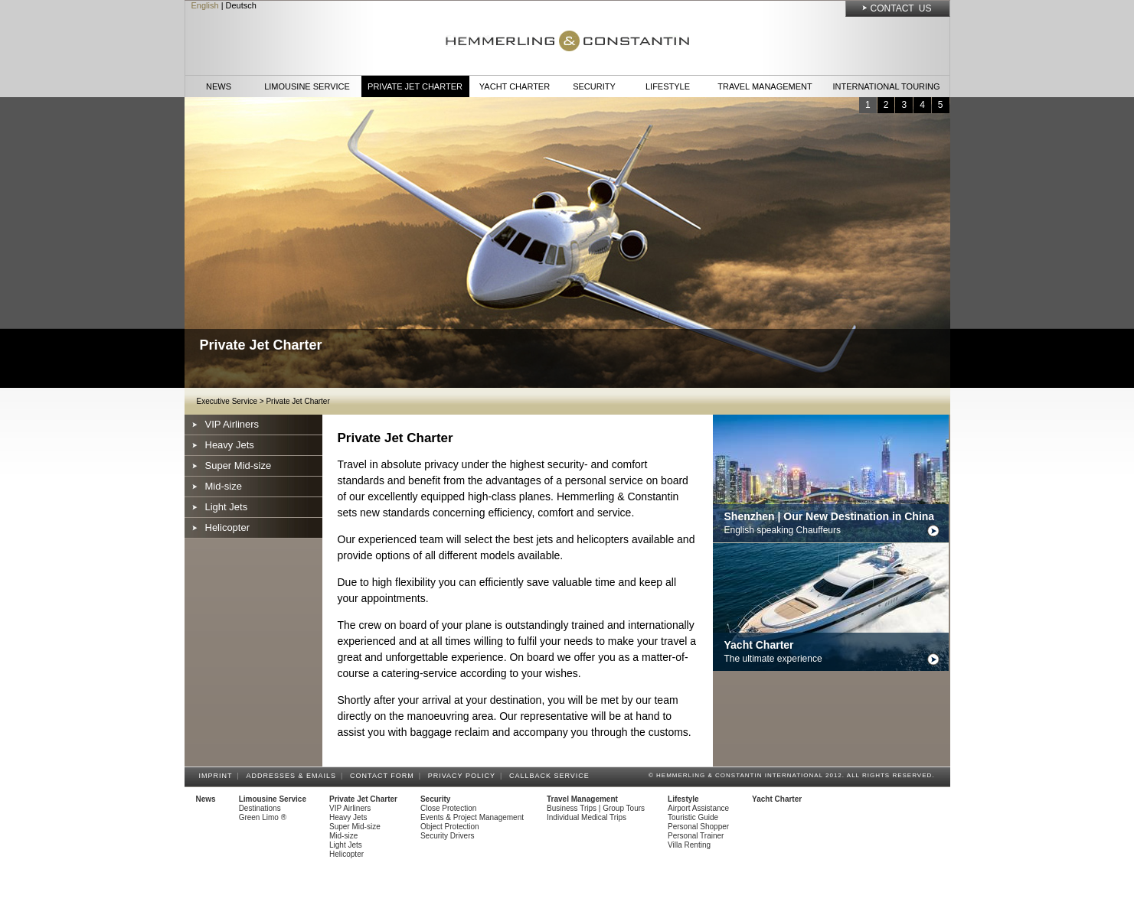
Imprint (218, 776)
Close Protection (448, 808)
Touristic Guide (693, 817)
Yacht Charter (514, 86)
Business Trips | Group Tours (596, 808)
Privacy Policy (464, 776)
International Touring (886, 86)
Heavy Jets (229, 445)
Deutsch (241, 5)
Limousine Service (307, 86)
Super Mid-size (238, 465)
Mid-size (223, 486)
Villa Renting (689, 845)
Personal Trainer (696, 836)
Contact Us (901, 8)
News (218, 86)
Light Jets (226, 507)
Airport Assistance (698, 808)
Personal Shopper (698, 826)
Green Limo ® (262, 817)
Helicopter (227, 527)
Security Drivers (447, 836)
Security (594, 86)
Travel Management (764, 86)
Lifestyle (667, 86)
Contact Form (384, 776)
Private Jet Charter (415, 86)
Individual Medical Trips (586, 817)
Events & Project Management (472, 817)
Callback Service (552, 776)
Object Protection (449, 826)
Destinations (260, 808)
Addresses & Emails (294, 776)
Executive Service (227, 401)
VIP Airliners (232, 424)
